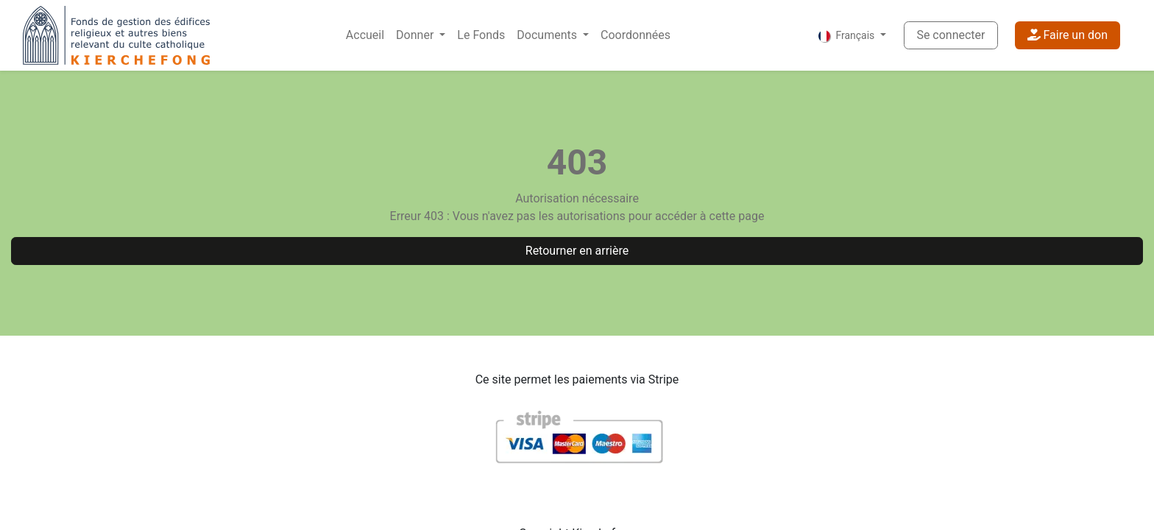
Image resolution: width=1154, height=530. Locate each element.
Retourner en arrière (577, 251)
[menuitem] (365, 35)
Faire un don (1067, 35)
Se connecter (950, 35)
